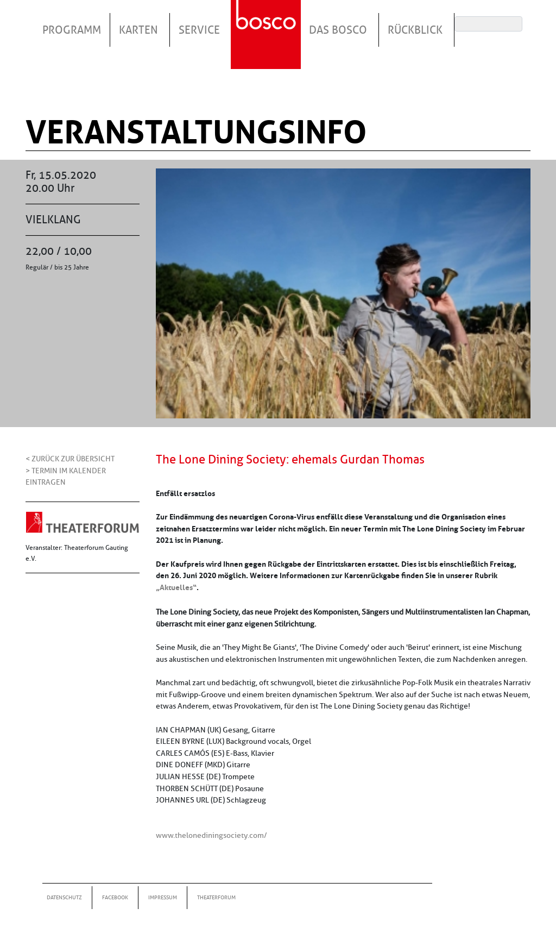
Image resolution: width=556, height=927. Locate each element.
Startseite (267, 21)
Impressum (162, 897)
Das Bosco (338, 29)
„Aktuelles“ (176, 587)
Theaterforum (216, 897)
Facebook (115, 897)
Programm (71, 29)
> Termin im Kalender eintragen (66, 476)
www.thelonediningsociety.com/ (211, 835)
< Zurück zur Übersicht (70, 459)
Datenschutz (64, 897)
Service (199, 29)
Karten (138, 29)
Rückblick (415, 29)
